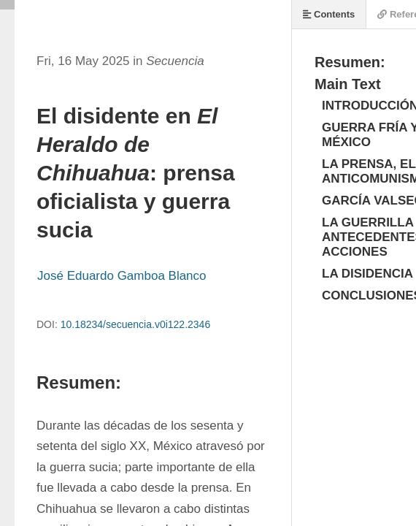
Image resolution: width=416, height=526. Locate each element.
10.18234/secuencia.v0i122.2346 (136, 324)
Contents (329, 14)
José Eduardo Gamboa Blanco (122, 276)
